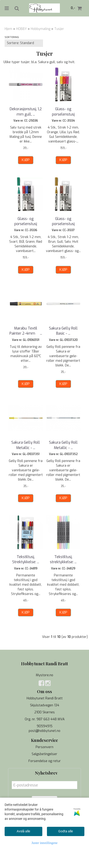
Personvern (44, 747)
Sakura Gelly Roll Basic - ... (63, 331)
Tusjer (59, 29)
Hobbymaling (40, 29)
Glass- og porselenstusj (63, 111)
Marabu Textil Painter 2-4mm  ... (25, 331)
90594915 (44, 726)
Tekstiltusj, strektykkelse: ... (63, 559)
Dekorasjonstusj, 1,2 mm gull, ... (26, 111)
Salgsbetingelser (44, 754)
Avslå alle (23, 831)
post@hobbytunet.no (44, 731)
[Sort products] (24, 43)
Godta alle (65, 831)
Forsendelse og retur (44, 761)
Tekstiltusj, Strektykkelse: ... (25, 559)
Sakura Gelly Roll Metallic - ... (25, 445)
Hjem (8, 29)
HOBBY (21, 29)
